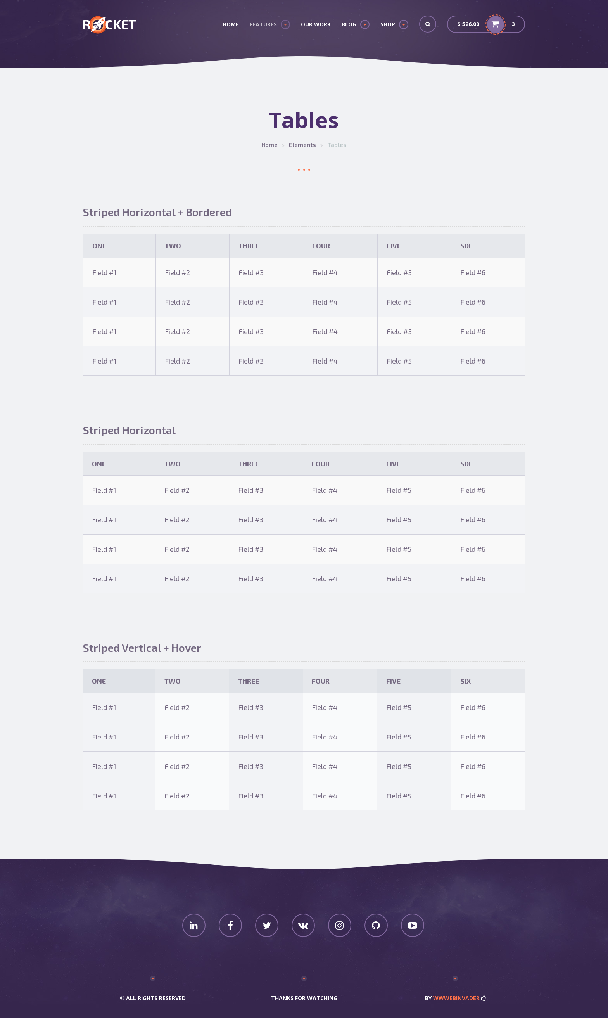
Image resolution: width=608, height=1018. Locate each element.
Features (263, 24)
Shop (387, 24)
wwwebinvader (456, 998)
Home (231, 24)
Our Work (316, 24)
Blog (349, 24)
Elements (302, 144)
